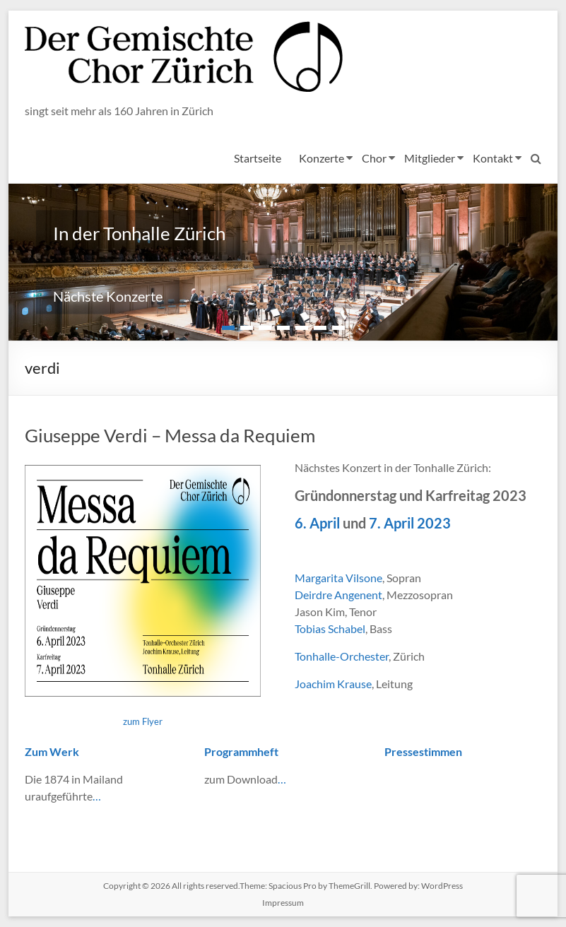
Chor (374, 158)
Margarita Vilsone (338, 577)
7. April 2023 (410, 522)
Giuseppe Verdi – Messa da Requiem (170, 435)
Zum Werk (52, 751)
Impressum (283, 902)
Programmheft (241, 751)
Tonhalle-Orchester (342, 656)
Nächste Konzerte (108, 296)
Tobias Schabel (330, 628)
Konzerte (321, 158)
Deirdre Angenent (338, 594)
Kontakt (493, 158)
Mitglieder (429, 158)
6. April (317, 522)
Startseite (257, 158)
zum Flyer (143, 721)
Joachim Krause (333, 683)
